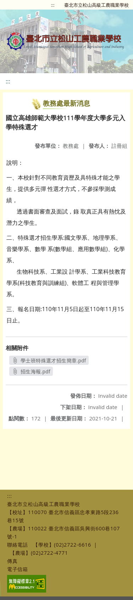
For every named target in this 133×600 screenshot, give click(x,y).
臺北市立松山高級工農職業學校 (96, 5)
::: (53, 5)
